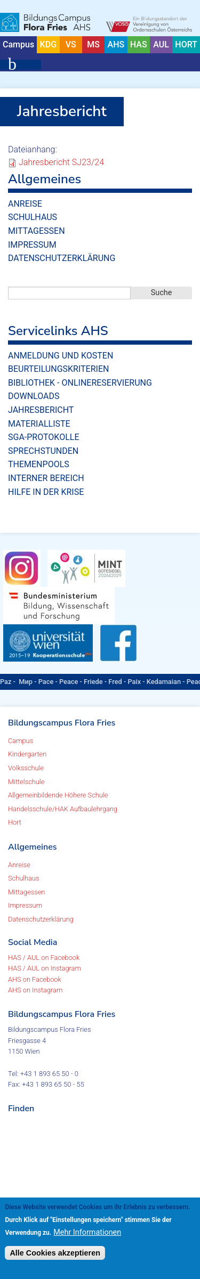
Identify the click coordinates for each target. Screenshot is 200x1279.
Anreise (25, 204)
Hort (14, 822)
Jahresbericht (41, 410)
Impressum (32, 245)
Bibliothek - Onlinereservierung (80, 383)
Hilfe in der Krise (46, 492)
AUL (161, 44)
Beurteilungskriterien (58, 369)
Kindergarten (27, 754)
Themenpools (38, 464)
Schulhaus (32, 217)
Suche (161, 292)
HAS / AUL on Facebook (43, 958)
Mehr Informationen (87, 1232)
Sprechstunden (43, 451)
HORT (186, 44)
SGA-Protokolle (43, 437)
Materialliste (39, 424)
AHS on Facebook (34, 979)
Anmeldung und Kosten (60, 356)
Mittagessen (36, 231)
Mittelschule (26, 782)
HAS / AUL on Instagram (44, 968)
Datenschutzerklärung (61, 258)
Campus (18, 44)
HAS (138, 44)
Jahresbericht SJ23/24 (61, 162)
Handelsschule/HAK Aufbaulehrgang (62, 809)
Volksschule (26, 768)
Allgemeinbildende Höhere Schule (58, 795)
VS (71, 44)
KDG (48, 44)
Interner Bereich (46, 478)
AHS (116, 44)
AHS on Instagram (35, 990)
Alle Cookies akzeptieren (55, 1253)
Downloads (34, 396)
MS (93, 44)
